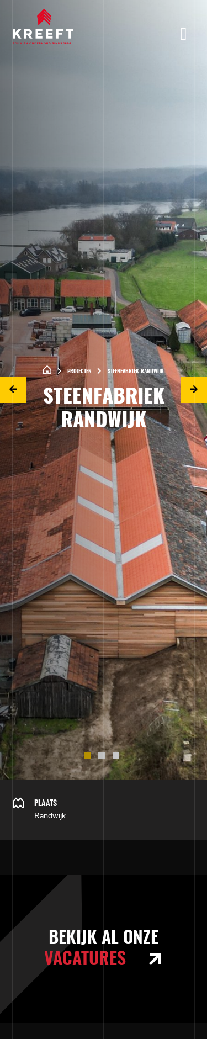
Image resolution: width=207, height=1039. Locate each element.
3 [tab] (118, 757)
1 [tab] (89, 757)
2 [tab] (103, 757)
